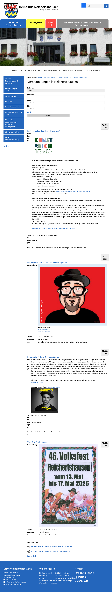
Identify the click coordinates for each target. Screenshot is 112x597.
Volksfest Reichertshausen (38, 447)
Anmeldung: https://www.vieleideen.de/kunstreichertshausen (53, 233)
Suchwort (30, 99)
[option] (56, 52)
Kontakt (79, 573)
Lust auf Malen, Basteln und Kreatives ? (43, 135)
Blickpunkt (9, 106)
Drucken (31, 561)
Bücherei (51, 28)
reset (29, 117)
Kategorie (30, 93)
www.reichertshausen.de (14, 589)
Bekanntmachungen (12, 112)
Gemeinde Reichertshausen (13, 28)
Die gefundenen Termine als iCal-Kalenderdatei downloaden (51, 556)
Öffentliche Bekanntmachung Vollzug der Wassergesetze (11, 128)
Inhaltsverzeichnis (84, 577)
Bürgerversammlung (12, 137)
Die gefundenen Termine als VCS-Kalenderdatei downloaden (51, 551)
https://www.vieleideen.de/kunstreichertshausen (73, 196)
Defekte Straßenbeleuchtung (12, 143)
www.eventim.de (44, 336)
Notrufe (7, 150)
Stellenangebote (11, 101)
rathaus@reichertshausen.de (16, 587)
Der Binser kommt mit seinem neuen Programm (47, 267)
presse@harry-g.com (53, 392)
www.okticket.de (44, 334)
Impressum (81, 581)
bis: (28, 111)
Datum (29, 105)
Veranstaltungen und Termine (11, 94)
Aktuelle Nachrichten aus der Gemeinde (12, 85)
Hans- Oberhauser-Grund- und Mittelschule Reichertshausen (82, 28)
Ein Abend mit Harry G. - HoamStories (43, 361)
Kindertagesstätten (35, 28)
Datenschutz (81, 585)
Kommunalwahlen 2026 (11, 118)
